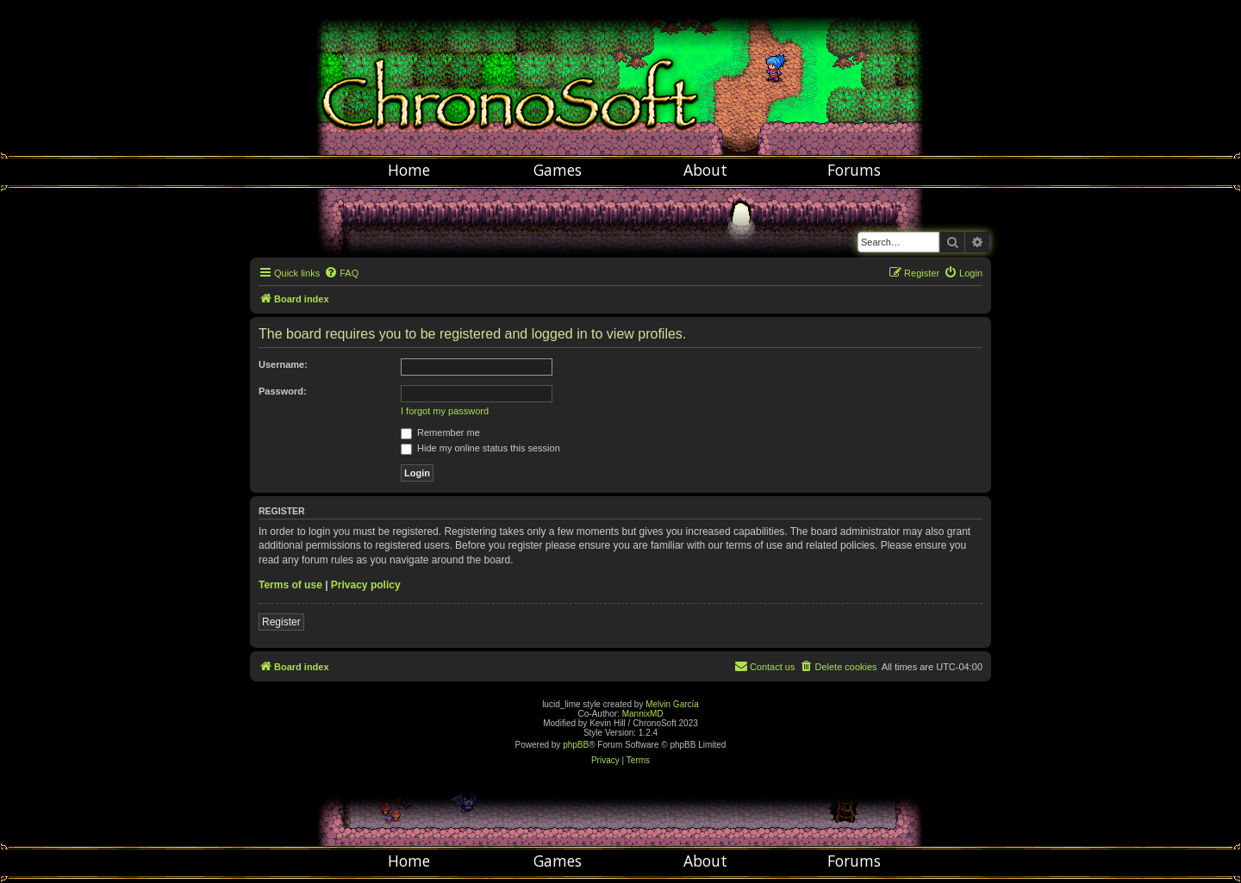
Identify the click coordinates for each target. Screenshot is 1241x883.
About (705, 169)
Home (409, 169)
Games (557, 169)
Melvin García (672, 704)
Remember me (440, 432)
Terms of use (290, 585)
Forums (854, 169)
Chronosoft (620, 77)
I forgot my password (445, 411)
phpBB (576, 744)
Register (281, 622)
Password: (283, 391)
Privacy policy (366, 585)
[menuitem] (341, 273)
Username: (283, 364)
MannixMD (643, 713)
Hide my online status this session (480, 448)
